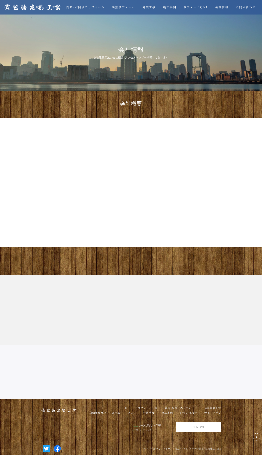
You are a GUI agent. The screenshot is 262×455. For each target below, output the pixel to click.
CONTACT (198, 427)
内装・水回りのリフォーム (85, 7)
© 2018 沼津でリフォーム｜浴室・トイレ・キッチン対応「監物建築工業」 (182, 448)
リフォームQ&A (196, 7)
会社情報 (222, 7)
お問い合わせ (246, 7)
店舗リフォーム (123, 7)
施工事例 (169, 7)
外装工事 (149, 7)
